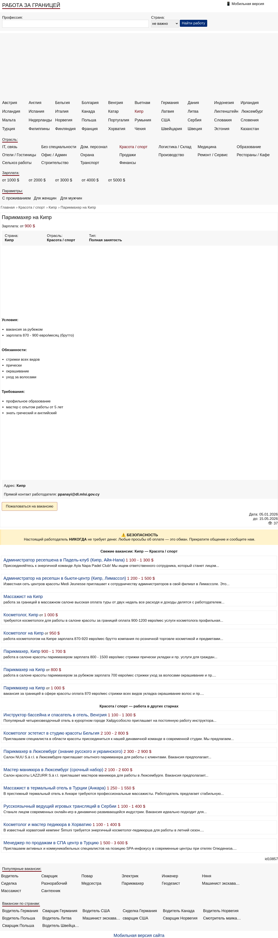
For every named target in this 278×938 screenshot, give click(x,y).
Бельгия (62, 102)
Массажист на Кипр (23, 596)
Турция (8, 129)
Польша (89, 120)
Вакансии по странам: (21, 903)
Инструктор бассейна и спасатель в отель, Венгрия (55, 714)
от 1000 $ (10, 180)
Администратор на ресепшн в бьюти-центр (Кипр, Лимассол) (64, 578)
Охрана (87, 155)
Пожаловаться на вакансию (29, 506)
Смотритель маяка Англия (222, 918)
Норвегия (63, 120)
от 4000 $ (90, 180)
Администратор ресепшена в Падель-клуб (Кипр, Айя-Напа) (64, 560)
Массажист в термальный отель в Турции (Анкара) (54, 788)
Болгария (90, 102)
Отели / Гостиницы (19, 155)
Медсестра (91, 883)
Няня (206, 876)
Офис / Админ (54, 155)
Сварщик (49, 876)
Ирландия (250, 102)
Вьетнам (142, 102)
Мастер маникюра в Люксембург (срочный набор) (53, 769)
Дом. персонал (93, 147)
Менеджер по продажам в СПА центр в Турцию (51, 842)
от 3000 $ (63, 180)
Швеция (195, 129)
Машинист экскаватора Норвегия (102, 918)
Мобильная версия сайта (139, 935)
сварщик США (135, 918)
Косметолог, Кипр (20, 614)
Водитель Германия (20, 911)
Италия (61, 111)
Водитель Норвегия (220, 911)
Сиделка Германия (140, 911)
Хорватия (116, 129)
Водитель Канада (178, 911)
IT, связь (9, 147)
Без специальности (58, 147)
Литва (193, 111)
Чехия (140, 129)
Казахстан (250, 129)
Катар (113, 111)
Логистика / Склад (175, 147)
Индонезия (224, 102)
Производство (171, 155)
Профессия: (12, 17)
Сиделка (9, 883)
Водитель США (96, 911)
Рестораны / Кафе (253, 155)
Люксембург (252, 111)
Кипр (139, 111)
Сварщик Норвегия (180, 918)
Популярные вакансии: (21, 869)
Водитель (9, 876)
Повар (87, 876)
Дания (193, 102)
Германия (170, 102)
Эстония (221, 129)
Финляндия (65, 129)
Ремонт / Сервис (213, 155)
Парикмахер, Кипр (21, 651)
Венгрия (115, 102)
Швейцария (171, 129)
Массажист (11, 891)
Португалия (118, 120)
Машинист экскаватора (221, 883)
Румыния (143, 120)
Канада (88, 111)
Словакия (223, 120)
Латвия (167, 111)
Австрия (9, 102)
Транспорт (89, 163)
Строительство (54, 163)
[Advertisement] (139, 67)
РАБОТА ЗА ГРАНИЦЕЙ (31, 5)
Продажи (127, 155)
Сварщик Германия (59, 911)
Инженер (170, 876)
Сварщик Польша (18, 925)
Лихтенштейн (226, 111)
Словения (250, 120)
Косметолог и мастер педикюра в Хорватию (47, 824)
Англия (35, 102)
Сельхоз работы (16, 163)
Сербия (194, 120)
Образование (249, 147)
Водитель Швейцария (61, 925)
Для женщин (45, 198)
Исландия (11, 111)
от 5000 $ (116, 180)
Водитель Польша (18, 918)
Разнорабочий (54, 883)
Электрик (130, 876)
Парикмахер (133, 883)
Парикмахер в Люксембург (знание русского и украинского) (62, 751)
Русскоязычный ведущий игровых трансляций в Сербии (59, 806)
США (165, 120)
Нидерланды (40, 120)
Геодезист (171, 883)
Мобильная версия (248, 4)
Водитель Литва (56, 918)
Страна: (158, 17)
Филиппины (39, 129)
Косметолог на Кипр (23, 633)
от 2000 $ (37, 180)
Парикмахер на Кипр (24, 669)
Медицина (207, 147)
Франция (90, 129)
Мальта (9, 120)
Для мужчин (71, 198)
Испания (36, 111)
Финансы (127, 163)
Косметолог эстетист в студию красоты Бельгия (51, 733)
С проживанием (16, 198)
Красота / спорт (133, 147)
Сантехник (50, 891)
